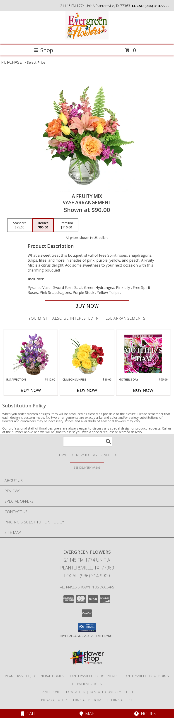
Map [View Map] (87, 714)
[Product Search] (87, 441)
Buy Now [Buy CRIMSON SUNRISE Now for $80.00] (87, 390)
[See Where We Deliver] (87, 467)
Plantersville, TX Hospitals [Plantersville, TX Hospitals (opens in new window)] (93, 676)
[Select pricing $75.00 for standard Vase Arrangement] (19, 225)
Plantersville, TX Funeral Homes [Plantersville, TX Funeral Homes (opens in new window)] (34, 676)
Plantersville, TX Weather (62, 692)
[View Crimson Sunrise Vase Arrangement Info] (87, 353)
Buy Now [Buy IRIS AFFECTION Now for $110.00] (31, 390)
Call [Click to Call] (28, 714)
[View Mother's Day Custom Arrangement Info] (143, 354)
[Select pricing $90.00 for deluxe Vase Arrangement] (43, 225)
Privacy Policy (54, 700)
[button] (87, 627)
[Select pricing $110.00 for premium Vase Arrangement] (66, 225)
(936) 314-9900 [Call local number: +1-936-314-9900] (157, 5)
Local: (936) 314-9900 (87, 576)
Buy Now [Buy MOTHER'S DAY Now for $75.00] (143, 390)
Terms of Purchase (88, 700)
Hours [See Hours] (145, 714)
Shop (43, 50)
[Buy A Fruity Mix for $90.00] (87, 305)
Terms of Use (121, 700)
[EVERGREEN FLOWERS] (86, 38)
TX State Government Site (112, 692)
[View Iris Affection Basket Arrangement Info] (31, 353)
